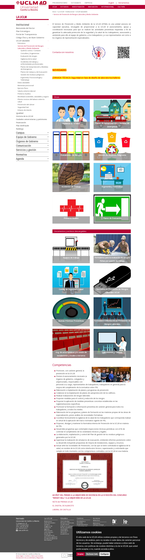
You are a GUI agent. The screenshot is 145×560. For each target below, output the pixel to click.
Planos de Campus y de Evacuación (34, 72)
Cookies (27, 556)
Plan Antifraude (22, 125)
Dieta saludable (24, 82)
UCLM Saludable (23, 40)
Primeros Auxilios (24, 94)
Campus (20, 133)
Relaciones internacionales (49, 522)
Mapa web (40, 558)
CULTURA (121, 6)
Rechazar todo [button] (92, 554)
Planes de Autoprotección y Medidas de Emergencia (34, 68)
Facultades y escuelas (81, 522)
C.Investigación (82, 526)
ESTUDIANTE (76, 2)
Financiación (21, 122)
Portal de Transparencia (26, 34)
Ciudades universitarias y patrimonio (31, 119)
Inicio (54, 12)
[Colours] (125, 522)
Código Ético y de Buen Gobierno (30, 37)
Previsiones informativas (48, 531)
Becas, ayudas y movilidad (66, 528)
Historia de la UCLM (24, 116)
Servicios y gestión (26, 150)
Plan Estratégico (23, 31)
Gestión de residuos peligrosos (32, 75)
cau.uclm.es (22, 530)
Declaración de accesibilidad (25, 558)
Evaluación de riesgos (29, 56)
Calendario (64, 531)
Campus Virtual (98, 525)
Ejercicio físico (23, 88)
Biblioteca (96, 523)
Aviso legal (19, 556)
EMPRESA (88, 2)
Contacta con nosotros (63, 52)
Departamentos (82, 524)
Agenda (20, 159)
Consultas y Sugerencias (30, 53)
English (111, 3)
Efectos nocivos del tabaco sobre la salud (31, 100)
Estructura (21, 43)
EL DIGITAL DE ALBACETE (63, 505)
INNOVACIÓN (93, 6)
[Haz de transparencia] (114, 522)
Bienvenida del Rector (25, 28)
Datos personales (37, 556)
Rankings (20, 128)
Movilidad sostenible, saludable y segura (33, 96)
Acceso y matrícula (67, 523)
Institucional (22, 24)
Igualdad (19, 113)
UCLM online (65, 524)
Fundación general (50, 538)
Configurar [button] (105, 554)
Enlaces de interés (25, 110)
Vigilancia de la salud (28, 59)
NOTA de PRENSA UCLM (62, 502)
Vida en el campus (67, 526)
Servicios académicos (65, 533)
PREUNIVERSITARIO (59, 2)
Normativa (21, 154)
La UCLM (21, 17)
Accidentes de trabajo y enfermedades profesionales (32, 63)
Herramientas (123, 3)
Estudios (64, 518)
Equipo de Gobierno (26, 137)
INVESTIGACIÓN (78, 6)
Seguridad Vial (23, 107)
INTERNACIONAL (107, 6)
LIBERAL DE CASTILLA (61, 509)
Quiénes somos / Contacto (31, 50)
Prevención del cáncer (26, 104)
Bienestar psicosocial (26, 85)
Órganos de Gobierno (27, 141)
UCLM (54, 6)
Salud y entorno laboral (26, 91)
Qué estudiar (65, 521)
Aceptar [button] (81, 554)
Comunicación (23, 145)
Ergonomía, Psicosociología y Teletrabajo (31, 78)
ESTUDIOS (64, 6)
